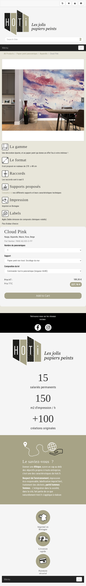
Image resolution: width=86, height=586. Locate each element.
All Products (9, 53)
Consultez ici (7, 193)
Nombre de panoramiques (14, 245)
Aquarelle (43, 53)
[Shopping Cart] (68, 3)
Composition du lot (11, 266)
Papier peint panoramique (26, 53)
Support (7, 256)
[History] (62, 3)
